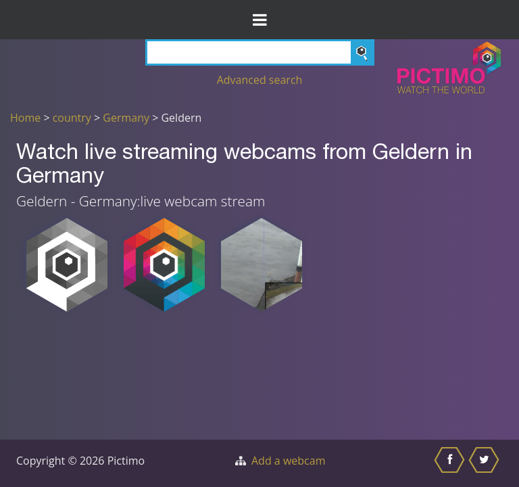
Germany (126, 117)
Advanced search (260, 79)
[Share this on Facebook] (451, 463)
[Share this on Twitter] (485, 463)
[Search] (259, 52)
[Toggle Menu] (259, 19)
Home (25, 117)
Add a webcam (288, 460)
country (72, 117)
